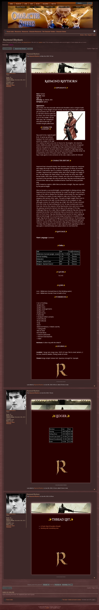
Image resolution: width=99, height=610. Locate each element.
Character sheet (10, 85)
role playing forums (26, 42)
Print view (94, 31)
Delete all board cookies (74, 599)
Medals (82, 35)
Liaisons (11, 44)
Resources (18, 31)
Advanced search (87, 5)
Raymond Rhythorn (13, 39)
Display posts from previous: (38, 584)
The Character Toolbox (48, 31)
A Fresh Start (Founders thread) (50, 526)
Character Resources (35, 31)
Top (94, 385)
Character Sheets (61, 31)
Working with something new (50, 528)
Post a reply (7, 48)
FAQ (86, 35)
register (40, 42)
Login (94, 35)
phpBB (47, 608)
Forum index (10, 31)
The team (64, 599)
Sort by (55, 584)
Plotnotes (8, 86)
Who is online (8, 592)
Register (90, 35)
